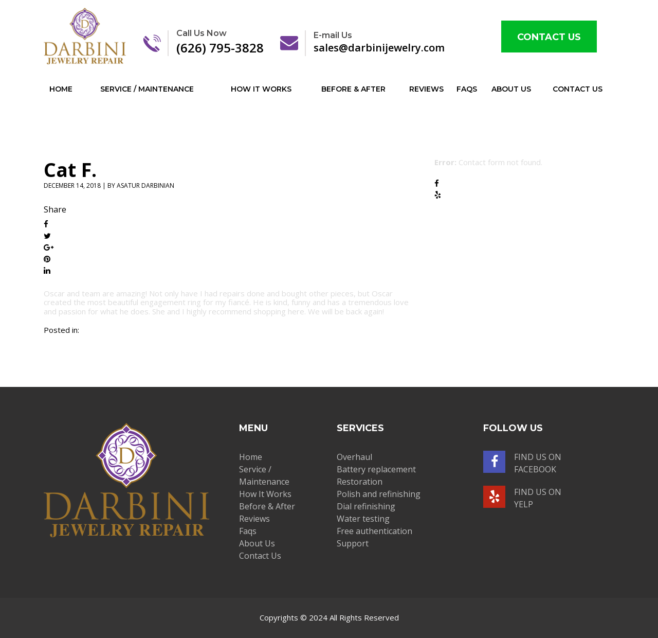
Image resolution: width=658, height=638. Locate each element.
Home (60, 89)
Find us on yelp (522, 498)
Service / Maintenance (147, 89)
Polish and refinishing (379, 494)
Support (353, 543)
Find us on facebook (522, 463)
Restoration (359, 481)
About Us (511, 89)
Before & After (353, 89)
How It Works (261, 89)
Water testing (363, 518)
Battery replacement (376, 469)
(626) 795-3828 (220, 41)
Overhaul (354, 457)
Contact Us (549, 37)
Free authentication (374, 531)
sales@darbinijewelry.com (391, 42)
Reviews (426, 89)
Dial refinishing (366, 506)
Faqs (466, 89)
